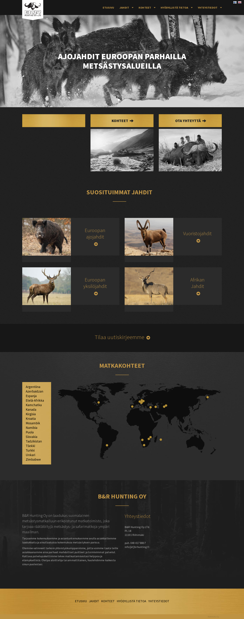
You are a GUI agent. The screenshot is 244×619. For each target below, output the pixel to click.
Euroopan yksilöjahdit (95, 282)
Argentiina (33, 387)
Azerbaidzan (34, 391)
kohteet (120, 120)
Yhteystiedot (207, 7)
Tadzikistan (34, 441)
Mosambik (33, 423)
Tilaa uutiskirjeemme (119, 337)
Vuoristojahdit (197, 233)
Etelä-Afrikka (35, 400)
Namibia (31, 428)
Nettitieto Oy (213, 616)
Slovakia (31, 437)
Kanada (31, 409)
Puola (30, 432)
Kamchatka (34, 405)
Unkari (30, 455)
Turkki (30, 450)
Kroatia (31, 418)
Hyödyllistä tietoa (174, 7)
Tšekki (30, 446)
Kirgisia (31, 414)
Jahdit (124, 7)
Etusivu (108, 7)
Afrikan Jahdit (197, 282)
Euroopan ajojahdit (95, 233)
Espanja (31, 396)
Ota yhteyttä (188, 120)
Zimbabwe (33, 459)
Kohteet (145, 7)
